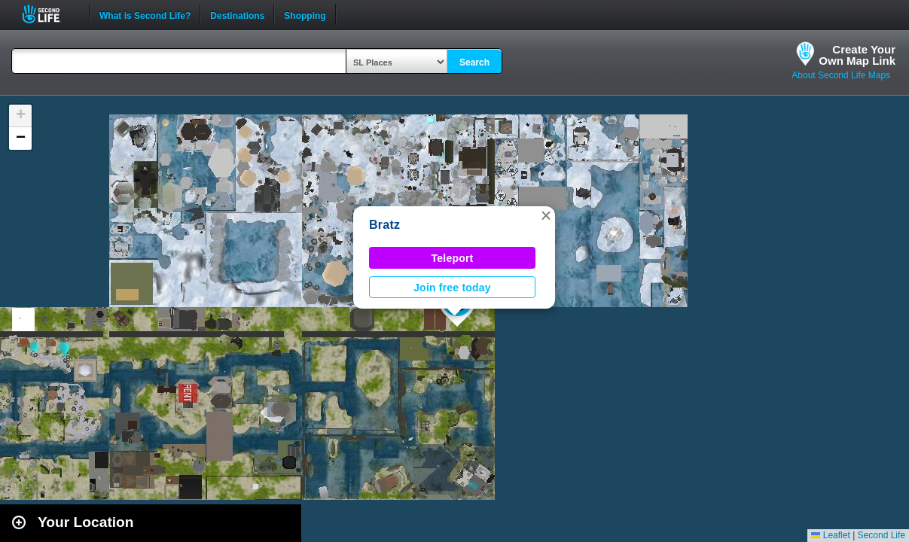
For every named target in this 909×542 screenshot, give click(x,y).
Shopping (304, 14)
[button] (546, 215)
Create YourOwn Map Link (857, 55)
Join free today (452, 288)
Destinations (237, 14)
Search (474, 62)
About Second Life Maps (841, 75)
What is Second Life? (145, 14)
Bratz (384, 224)
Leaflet (830, 535)
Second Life (49, 14)
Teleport (453, 258)
